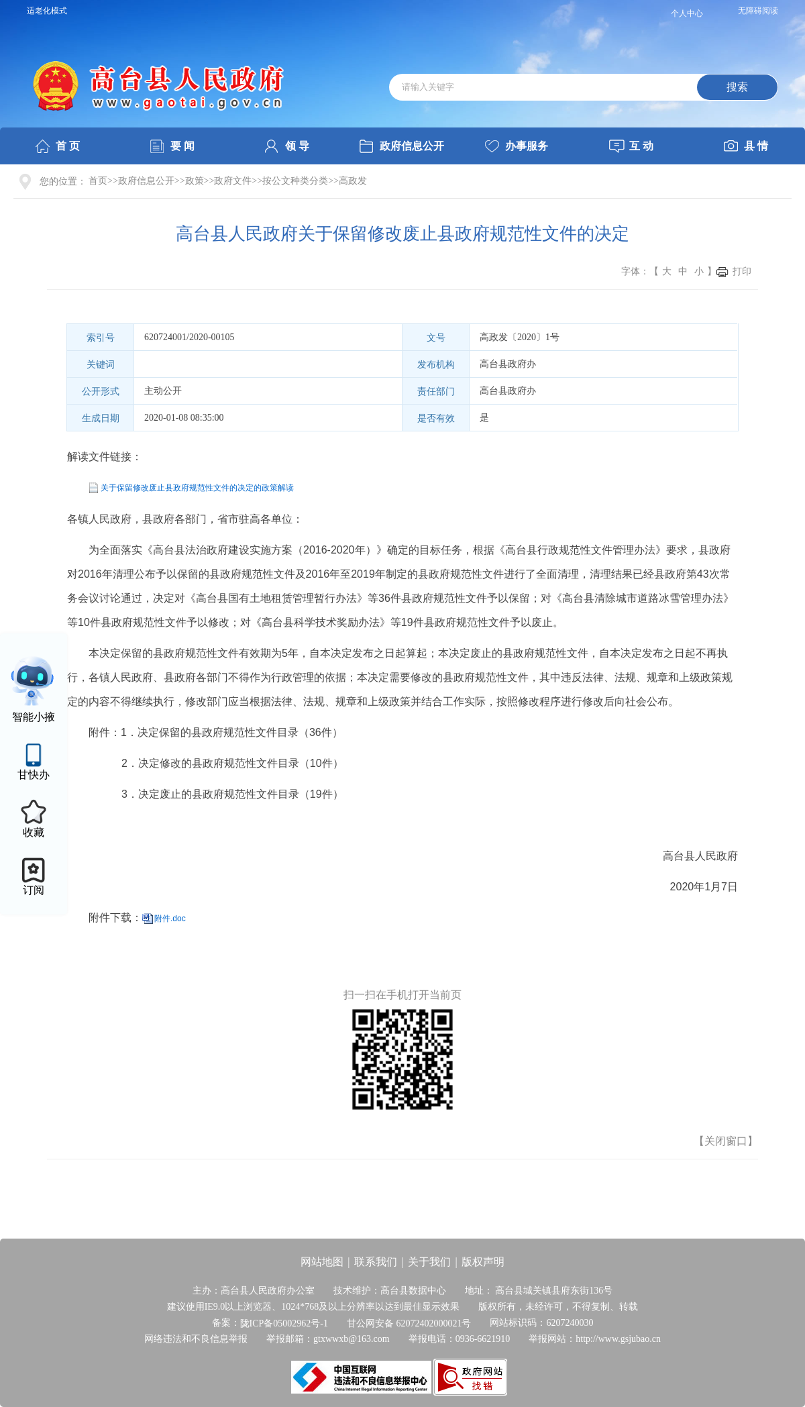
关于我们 (429, 1261)
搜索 (737, 87)
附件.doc (170, 918)
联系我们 (375, 1261)
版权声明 (483, 1261)
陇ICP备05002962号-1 (284, 1323)
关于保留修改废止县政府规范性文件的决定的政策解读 (197, 487)
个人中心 (687, 13)
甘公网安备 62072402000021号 (409, 1323)
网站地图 (322, 1261)
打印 (742, 271)
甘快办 (33, 774)
